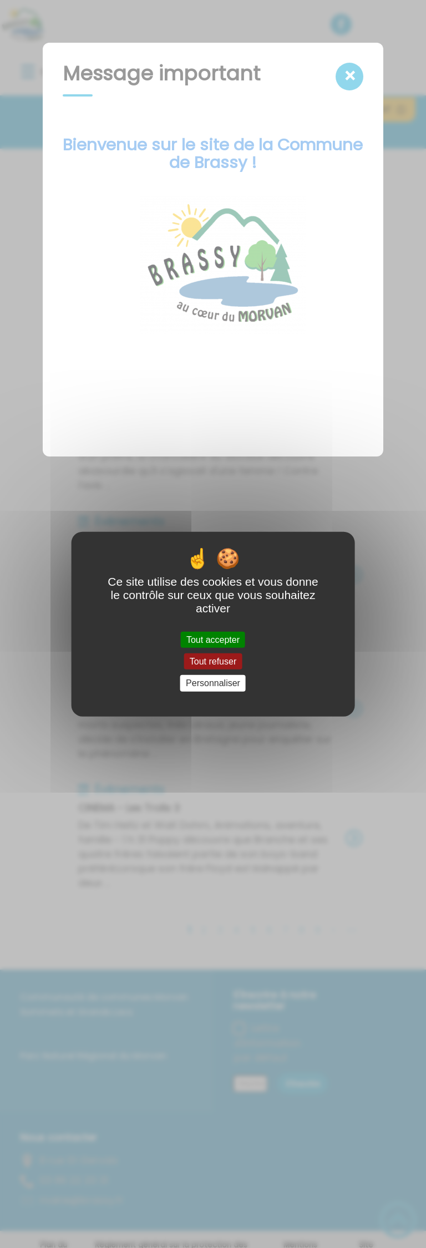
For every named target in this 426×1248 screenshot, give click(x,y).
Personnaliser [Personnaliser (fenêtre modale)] (213, 683)
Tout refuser (213, 661)
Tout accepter (213, 640)
